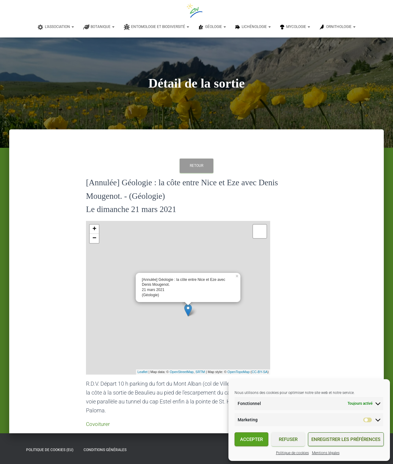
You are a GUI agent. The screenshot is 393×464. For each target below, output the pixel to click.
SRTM (200, 372)
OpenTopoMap (239, 372)
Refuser (288, 439)
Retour (196, 165)
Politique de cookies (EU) (49, 449)
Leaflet (143, 372)
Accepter (251, 439)
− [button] (94, 238)
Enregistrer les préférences (345, 439)
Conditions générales (105, 449)
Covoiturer (98, 424)
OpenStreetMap (182, 372)
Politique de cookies (292, 453)
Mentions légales (326, 453)
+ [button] (94, 229)
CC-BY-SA (260, 372)
